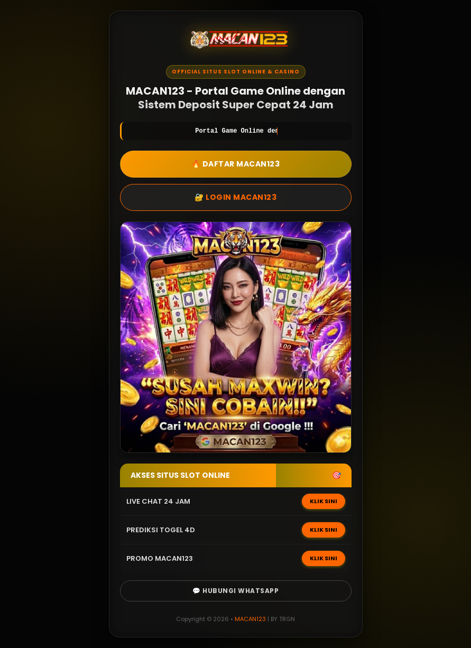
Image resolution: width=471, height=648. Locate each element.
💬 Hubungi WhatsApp (235, 590)
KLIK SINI (323, 501)
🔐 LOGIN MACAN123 (235, 197)
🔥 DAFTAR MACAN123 (235, 164)
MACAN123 (250, 619)
